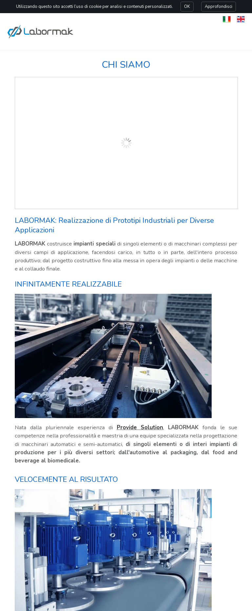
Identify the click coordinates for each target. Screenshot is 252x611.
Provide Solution (140, 427)
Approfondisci (218, 7)
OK (187, 7)
